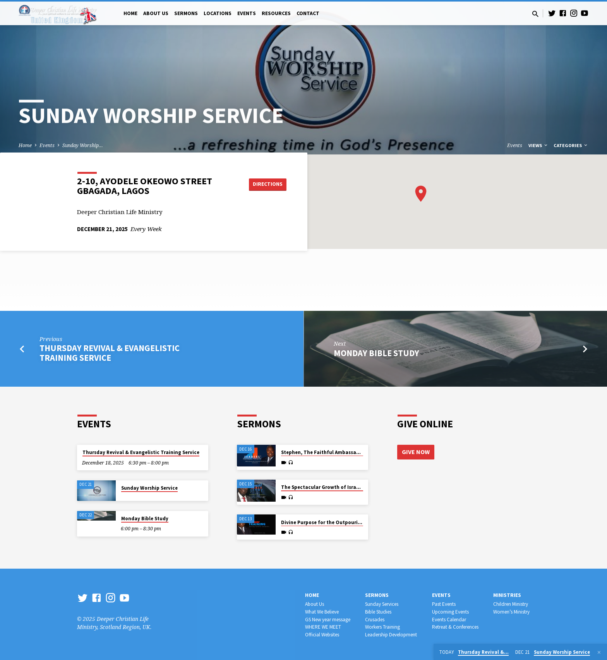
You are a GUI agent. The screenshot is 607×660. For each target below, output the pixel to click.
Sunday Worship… (82, 145)
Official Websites (322, 634)
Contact (308, 13)
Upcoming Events (450, 612)
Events (246, 13)
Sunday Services (381, 604)
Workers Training (382, 627)
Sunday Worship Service (149, 488)
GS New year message (327, 619)
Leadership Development (391, 634)
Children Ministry (510, 604)
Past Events (444, 604)
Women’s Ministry (511, 612)
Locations (217, 13)
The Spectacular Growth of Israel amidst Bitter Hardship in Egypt (359, 487)
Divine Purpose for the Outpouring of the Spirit (337, 522)
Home (130, 13)
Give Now (416, 452)
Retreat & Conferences (455, 627)
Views (538, 145)
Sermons (186, 13)
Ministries (507, 595)
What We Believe (322, 612)
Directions (267, 183)
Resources (276, 13)
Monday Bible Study (376, 353)
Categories (571, 145)
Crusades (374, 619)
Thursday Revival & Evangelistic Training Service (109, 353)
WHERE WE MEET (323, 627)
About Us (155, 13)
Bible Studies (378, 612)
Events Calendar (449, 619)
